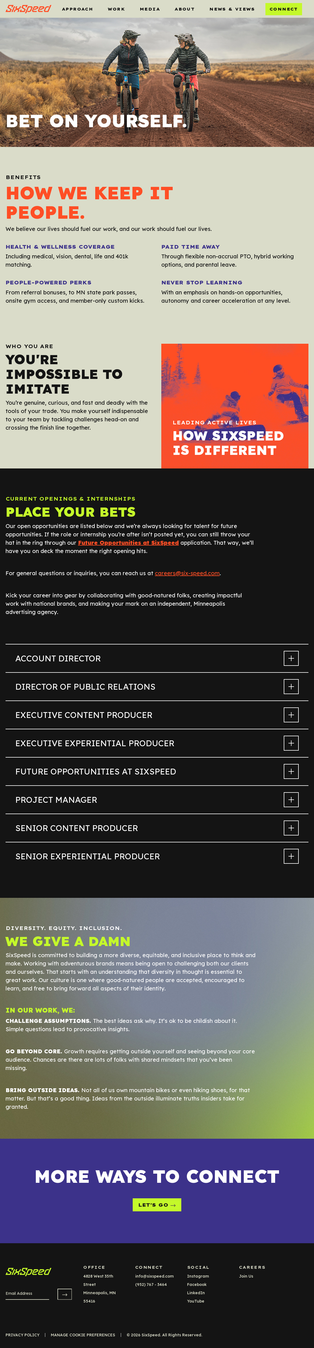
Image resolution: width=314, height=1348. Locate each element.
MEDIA (150, 9)
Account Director (157, 658)
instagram (198, 1276)
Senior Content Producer (157, 827)
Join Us (246, 1276)
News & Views (232, 9)
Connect (284, 9)
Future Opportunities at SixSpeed (157, 771)
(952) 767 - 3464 (151, 1284)
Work (116, 9)
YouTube (195, 1301)
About (185, 9)
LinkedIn (196, 1292)
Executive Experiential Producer (157, 743)
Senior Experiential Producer (157, 856)
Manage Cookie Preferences (83, 1335)
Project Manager (157, 799)
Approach (77, 9)
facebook (197, 1284)
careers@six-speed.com (187, 573)
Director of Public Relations (157, 686)
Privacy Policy (22, 1335)
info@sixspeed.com (154, 1276)
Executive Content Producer (157, 714)
